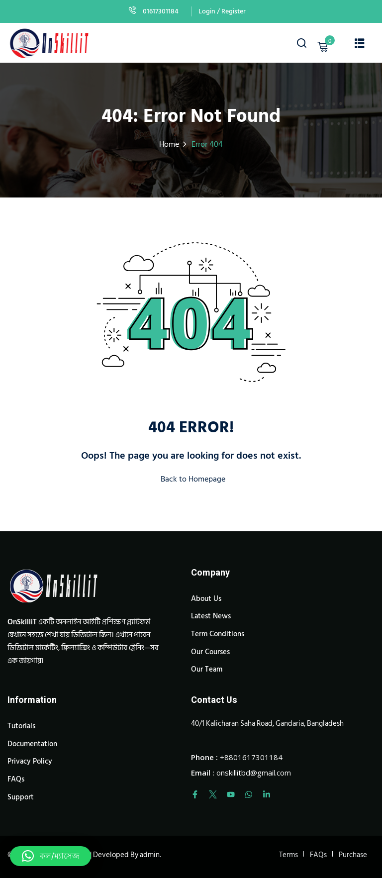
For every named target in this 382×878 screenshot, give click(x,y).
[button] (50, 856)
